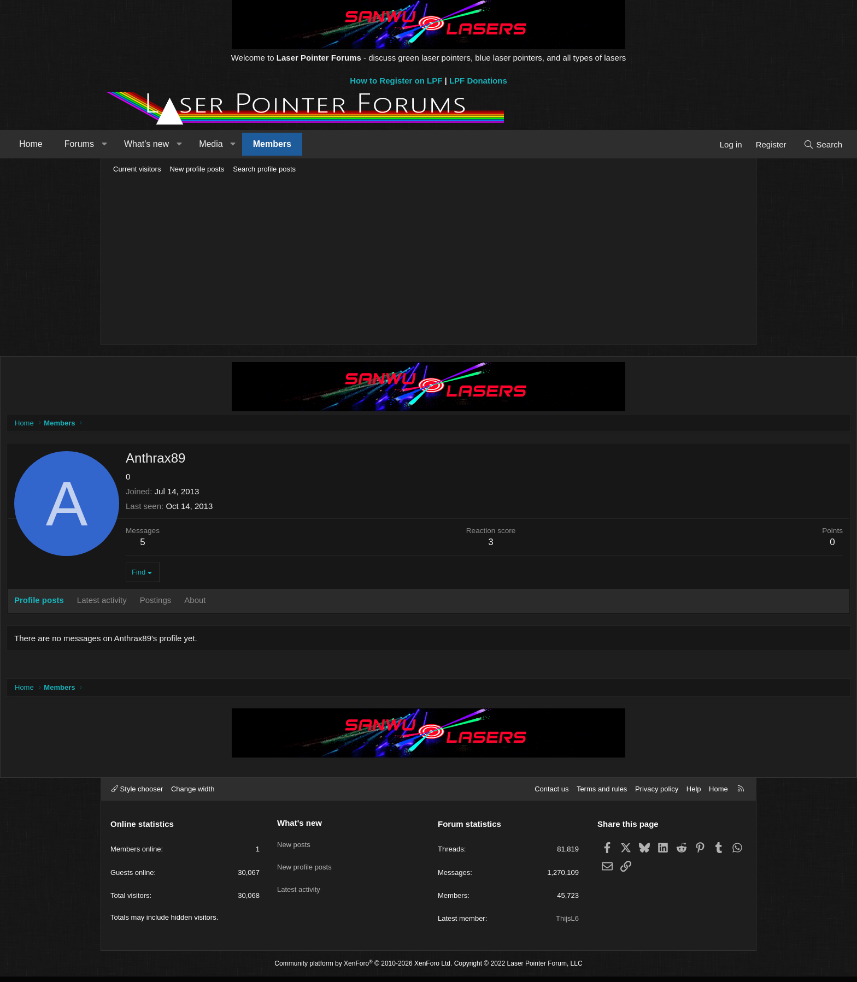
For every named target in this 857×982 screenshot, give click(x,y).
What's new (244, 144)
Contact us (551, 794)
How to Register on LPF (396, 80)
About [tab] (298, 602)
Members (370, 144)
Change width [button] (193, 794)
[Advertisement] (428, 260)
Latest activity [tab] (205, 602)
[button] (202, 144)
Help (693, 794)
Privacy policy (656, 794)
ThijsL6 (567, 924)
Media (309, 144)
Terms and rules (602, 794)
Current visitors (137, 169)
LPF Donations (478, 80)
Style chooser (137, 794)
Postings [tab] (259, 602)
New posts (293, 847)
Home (128, 144)
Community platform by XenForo (363, 969)
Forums (177, 144)
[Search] (725, 144)
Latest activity (298, 887)
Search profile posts (264, 169)
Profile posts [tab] (142, 602)
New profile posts (196, 169)
